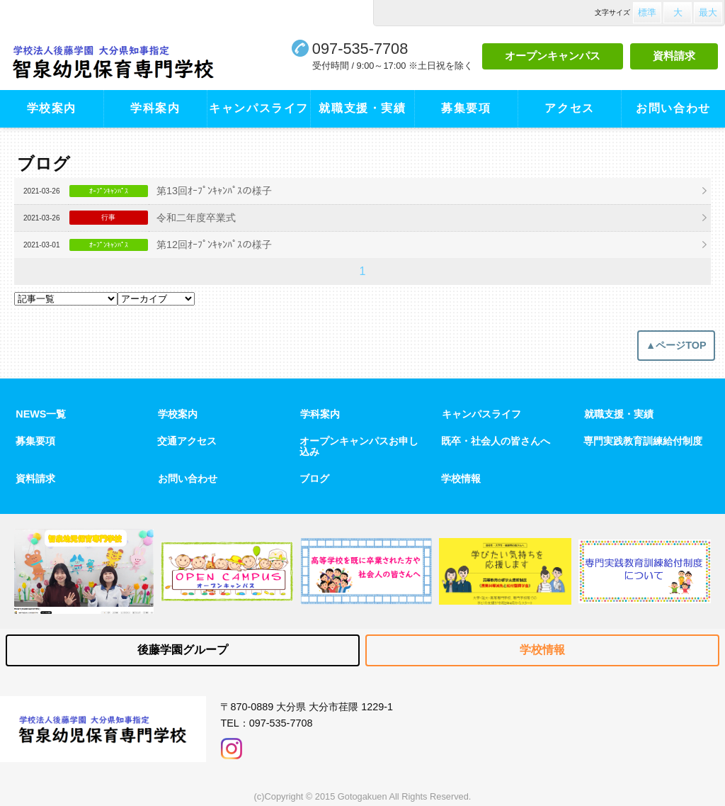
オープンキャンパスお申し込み (358, 446)
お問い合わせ (673, 108)
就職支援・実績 (362, 108)
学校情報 (461, 478)
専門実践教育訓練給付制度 (642, 441)
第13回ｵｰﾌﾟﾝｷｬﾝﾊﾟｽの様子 (214, 190)
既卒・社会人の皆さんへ (495, 441)
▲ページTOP (676, 345)
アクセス (569, 108)
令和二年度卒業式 (196, 217)
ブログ (314, 478)
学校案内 (51, 108)
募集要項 (466, 108)
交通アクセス (187, 441)
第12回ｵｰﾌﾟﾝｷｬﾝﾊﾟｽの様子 (214, 244)
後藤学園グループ (182, 650)
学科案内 (155, 108)
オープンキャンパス (552, 56)
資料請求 (674, 56)
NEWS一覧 (41, 414)
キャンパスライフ (259, 108)
